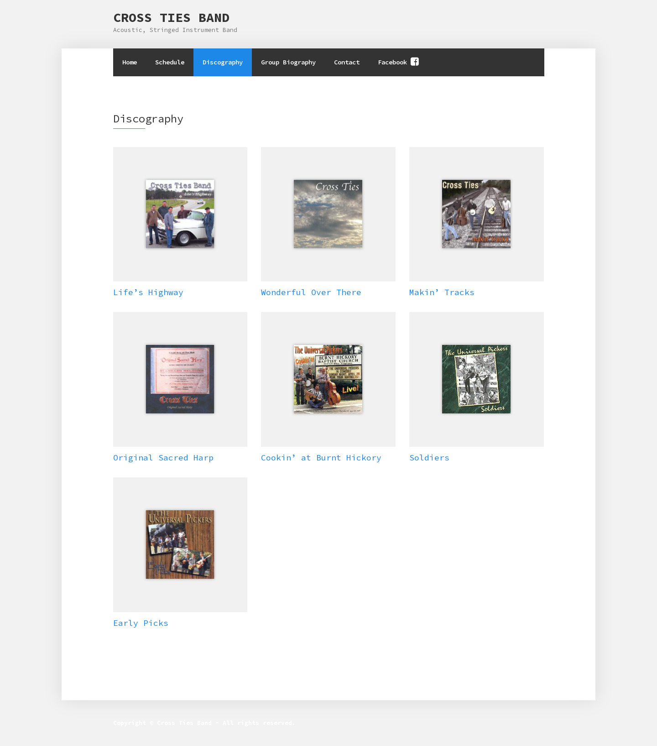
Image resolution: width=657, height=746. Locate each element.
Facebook (392, 62)
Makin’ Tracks (441, 292)
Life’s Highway (148, 292)
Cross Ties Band (171, 17)
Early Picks (140, 623)
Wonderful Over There (311, 292)
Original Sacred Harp (163, 457)
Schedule (169, 62)
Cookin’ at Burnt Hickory (321, 457)
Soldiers (429, 457)
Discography (223, 62)
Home (129, 62)
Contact (347, 62)
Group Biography (288, 62)
